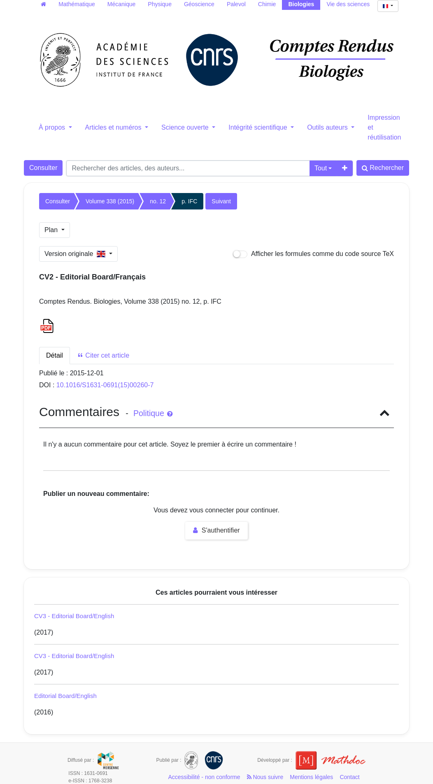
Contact (349, 777)
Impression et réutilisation (384, 127)
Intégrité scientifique (258, 127)
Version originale (75, 253)
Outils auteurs (328, 127)
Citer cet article (103, 355)
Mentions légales (311, 777)
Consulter (43, 167)
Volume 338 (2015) (110, 201)
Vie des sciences (348, 4)
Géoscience (199, 4)
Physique (160, 4)
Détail (54, 355)
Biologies (301, 4)
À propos (53, 127)
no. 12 (158, 201)
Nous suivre (265, 777)
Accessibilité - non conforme (204, 777)
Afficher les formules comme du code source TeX (313, 254)
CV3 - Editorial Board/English (74, 615)
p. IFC (189, 201)
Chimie (267, 4)
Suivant (221, 201)
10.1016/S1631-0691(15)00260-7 (105, 385)
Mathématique (76, 4)
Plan (51, 229)
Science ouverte (185, 127)
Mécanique (121, 4)
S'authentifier (216, 530)
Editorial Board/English (65, 695)
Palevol (236, 4)
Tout (320, 168)
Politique (152, 413)
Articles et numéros (114, 127)
